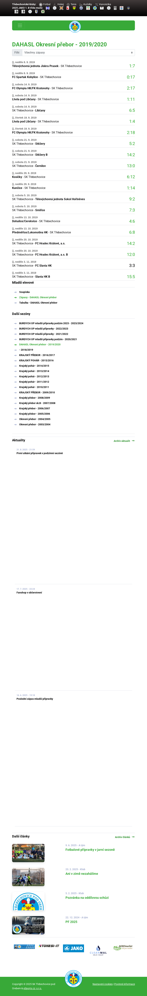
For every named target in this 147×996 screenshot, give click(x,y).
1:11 (131, 99)
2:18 (131, 132)
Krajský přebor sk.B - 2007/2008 (37, 403)
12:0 (131, 254)
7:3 (132, 210)
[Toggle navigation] (20, 25)
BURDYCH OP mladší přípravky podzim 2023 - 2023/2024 (51, 323)
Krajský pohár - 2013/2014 (34, 371)
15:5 (131, 276)
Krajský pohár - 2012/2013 (34, 376)
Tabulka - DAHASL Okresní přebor (38, 302)
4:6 (132, 221)
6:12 (131, 176)
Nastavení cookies (103, 984)
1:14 (131, 188)
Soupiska (24, 292)
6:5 (132, 110)
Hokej (58, 4)
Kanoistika (103, 4)
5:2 (132, 143)
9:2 (132, 199)
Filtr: (17, 52)
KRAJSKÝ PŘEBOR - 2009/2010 (37, 392)
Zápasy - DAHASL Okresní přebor (38, 297)
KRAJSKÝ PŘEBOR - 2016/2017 (37, 355)
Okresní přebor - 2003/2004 (34, 424)
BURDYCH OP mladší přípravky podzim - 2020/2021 (48, 339)
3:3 (132, 265)
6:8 (132, 232)
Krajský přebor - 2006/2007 (34, 408)
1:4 (132, 121)
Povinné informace (124, 984)
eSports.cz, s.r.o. (32, 988)
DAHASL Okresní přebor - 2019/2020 (40, 344)
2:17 (131, 88)
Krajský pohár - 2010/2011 (34, 387)
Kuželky (85, 4)
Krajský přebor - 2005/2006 (34, 413)
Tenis (71, 4)
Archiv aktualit (124, 441)
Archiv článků (125, 837)
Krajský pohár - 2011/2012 (34, 381)
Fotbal (44, 4)
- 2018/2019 (26, 349)
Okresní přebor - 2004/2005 (34, 419)
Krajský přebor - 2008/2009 (34, 397)
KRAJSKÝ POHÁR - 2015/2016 (36, 360)
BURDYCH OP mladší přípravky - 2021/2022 (43, 334)
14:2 (131, 154)
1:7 (132, 65)
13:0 (131, 165)
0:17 (131, 77)
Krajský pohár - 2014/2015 (34, 365)
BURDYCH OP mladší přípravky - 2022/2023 (43, 328)
